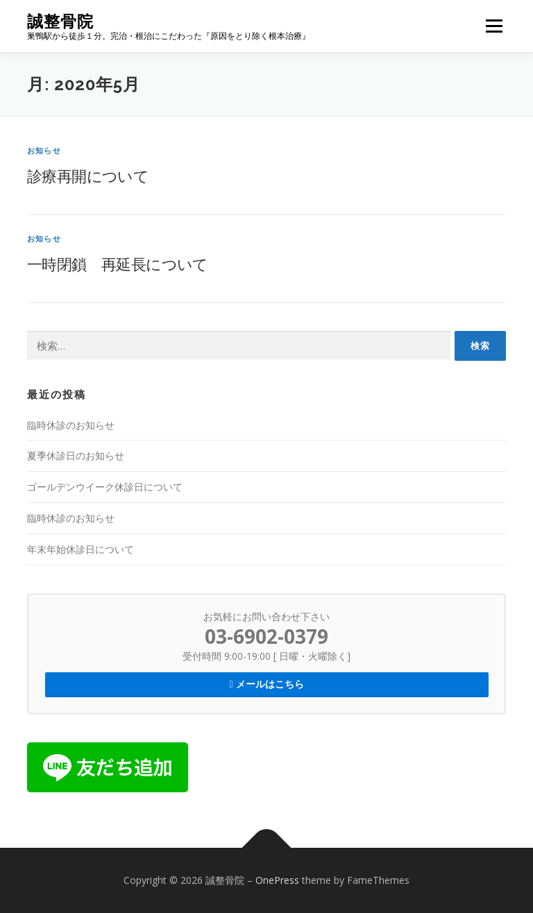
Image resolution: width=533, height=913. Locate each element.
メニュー (494, 25)
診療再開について (88, 175)
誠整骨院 (60, 21)
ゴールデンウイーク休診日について (105, 486)
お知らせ (44, 150)
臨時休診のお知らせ (71, 425)
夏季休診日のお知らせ (75, 455)
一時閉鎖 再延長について (117, 263)
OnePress (277, 880)
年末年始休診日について (80, 549)
